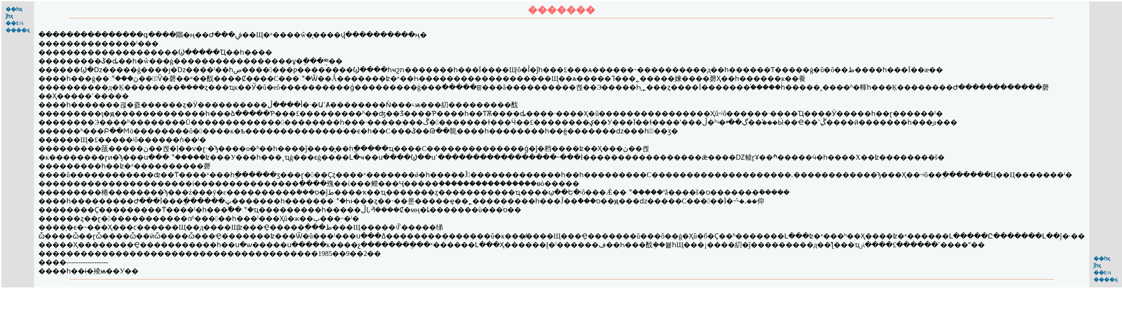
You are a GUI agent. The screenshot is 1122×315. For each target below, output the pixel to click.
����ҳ (18, 30)
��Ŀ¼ (15, 23)
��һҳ (14, 9)
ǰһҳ (9, 16)
